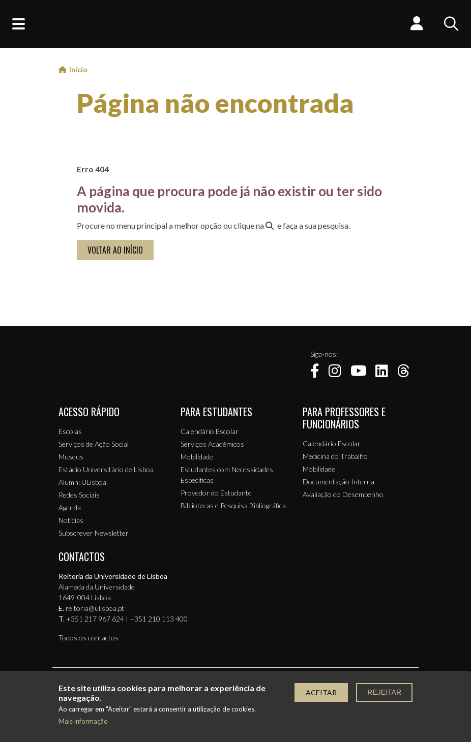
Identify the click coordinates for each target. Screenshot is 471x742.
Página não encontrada (215, 102)
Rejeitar (384, 692)
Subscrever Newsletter (93, 533)
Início (78, 69)
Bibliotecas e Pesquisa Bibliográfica (233, 505)
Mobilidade (197, 456)
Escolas (70, 431)
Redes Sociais (79, 494)
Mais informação (83, 721)
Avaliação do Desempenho (343, 494)
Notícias (70, 520)
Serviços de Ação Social (93, 444)
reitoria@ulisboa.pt (95, 608)
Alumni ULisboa (82, 482)
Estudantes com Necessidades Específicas (227, 474)
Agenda (69, 507)
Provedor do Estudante (216, 492)
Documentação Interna (338, 481)
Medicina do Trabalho (335, 456)
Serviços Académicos (212, 444)
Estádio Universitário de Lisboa (106, 469)
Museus (70, 456)
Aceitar (321, 692)
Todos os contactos (88, 637)
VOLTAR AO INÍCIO (115, 250)
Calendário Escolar (210, 431)
